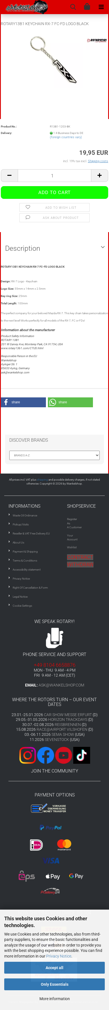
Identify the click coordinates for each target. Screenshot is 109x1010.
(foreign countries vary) (66, 137)
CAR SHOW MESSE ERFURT (68, 714)
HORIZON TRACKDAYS (67, 719)
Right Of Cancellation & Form (30, 587)
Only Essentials (54, 984)
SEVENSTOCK (57, 739)
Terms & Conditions (25, 560)
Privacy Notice (58, 956)
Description (22, 248)
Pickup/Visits (21, 524)
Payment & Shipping (25, 551)
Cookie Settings (22, 605)
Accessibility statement (27, 569)
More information (54, 998)
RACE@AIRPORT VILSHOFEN (62, 729)
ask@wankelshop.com (61, 685)
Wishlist (72, 547)
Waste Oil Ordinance (25, 515)
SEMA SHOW (63, 734)
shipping (42, 479)
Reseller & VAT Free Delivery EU (31, 533)
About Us (18, 542)
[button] (23, 402)
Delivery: (6, 133)
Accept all (54, 967)
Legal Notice (20, 596)
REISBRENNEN (68, 724)
